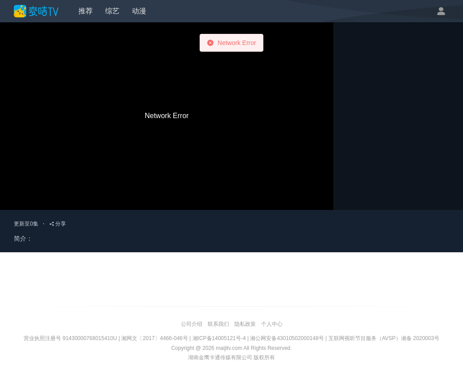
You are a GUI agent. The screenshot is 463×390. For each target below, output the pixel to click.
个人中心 (272, 324)
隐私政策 (245, 324)
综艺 (112, 11)
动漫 (139, 11)
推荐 (85, 11)
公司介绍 (191, 324)
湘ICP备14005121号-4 (219, 338)
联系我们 (218, 324)
